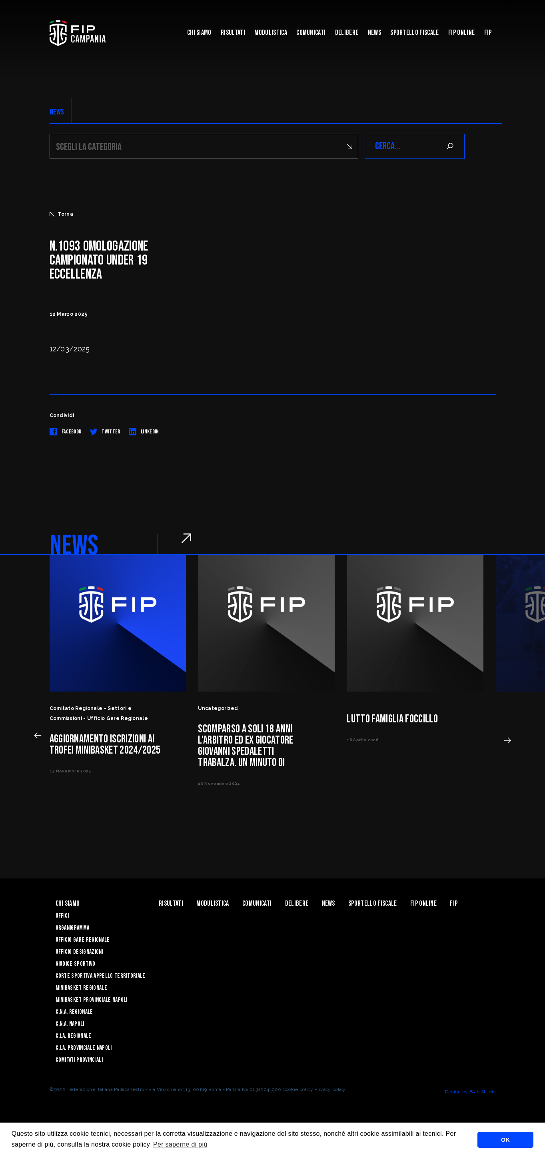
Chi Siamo (199, 32)
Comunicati (310, 32)
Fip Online (461, 32)
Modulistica (270, 32)
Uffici (62, 916)
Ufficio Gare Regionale (83, 940)
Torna (62, 214)
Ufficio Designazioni (79, 952)
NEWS (57, 112)
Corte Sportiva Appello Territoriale (101, 976)
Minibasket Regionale (81, 988)
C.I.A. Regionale (74, 1036)
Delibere (347, 32)
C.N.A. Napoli (70, 1024)
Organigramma (73, 928)
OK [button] (505, 1140)
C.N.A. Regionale (74, 1012)
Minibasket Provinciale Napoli (92, 1000)
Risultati (233, 32)
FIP (488, 32)
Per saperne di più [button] (180, 1144)
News (374, 32)
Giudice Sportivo (76, 964)
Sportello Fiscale (414, 32)
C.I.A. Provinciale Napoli (84, 1048)
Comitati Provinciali (79, 1060)
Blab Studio (482, 1092)
